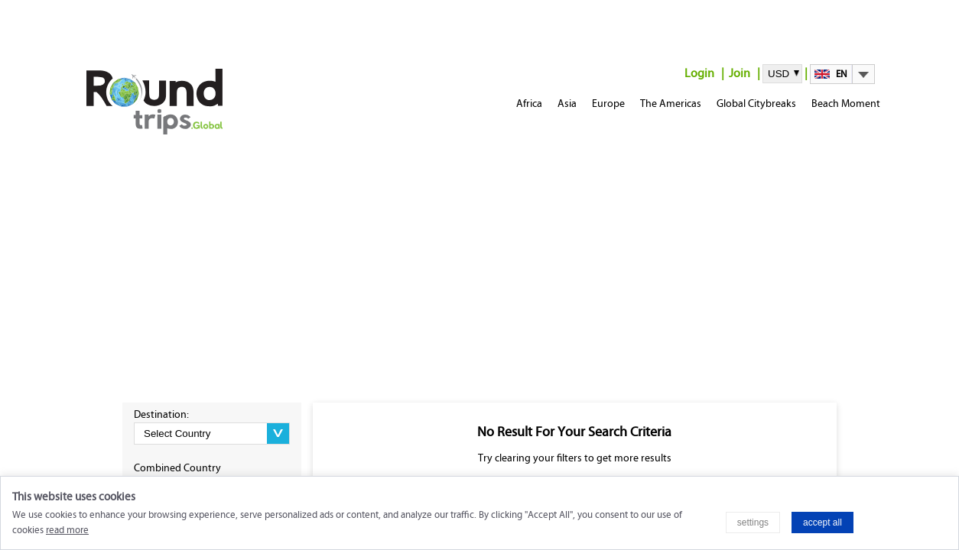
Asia (567, 103)
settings (753, 522)
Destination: (161, 414)
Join (739, 73)
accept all (822, 522)
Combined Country (177, 467)
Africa (529, 103)
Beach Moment (845, 103)
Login (699, 73)
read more (67, 530)
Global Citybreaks (756, 103)
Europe (608, 103)
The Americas (670, 103)
